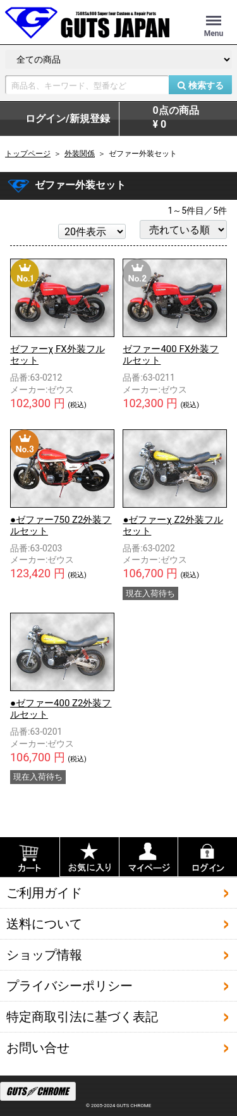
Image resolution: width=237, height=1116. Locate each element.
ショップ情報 (44, 954)
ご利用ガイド (44, 892)
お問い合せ (38, 1047)
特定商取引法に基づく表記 (82, 1016)
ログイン (67, 119)
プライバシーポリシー (69, 985)
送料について (44, 923)
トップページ (28, 153)
